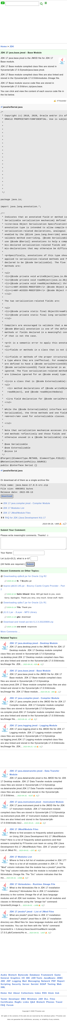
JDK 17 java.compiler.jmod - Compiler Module (26, 503)
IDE (28, 980)
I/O (23, 980)
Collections (27, 996)
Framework (47, 977)
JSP (8, 984)
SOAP (43, 987)
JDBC (60, 980)
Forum (10, 1008)
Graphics (15, 980)
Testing (51, 987)
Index (38, 996)
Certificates (7, 1005)
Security (16, 987)
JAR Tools (36, 980)
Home (4, 46)
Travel (59, 1005)
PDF (53, 984)
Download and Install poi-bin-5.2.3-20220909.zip (28, 624)
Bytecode (23, 977)
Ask (57, 996)
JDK (12, 46)
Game (57, 977)
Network (45, 984)
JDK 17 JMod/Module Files (17, 513)
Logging (16, 984)
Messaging (34, 984)
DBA (23, 1001)
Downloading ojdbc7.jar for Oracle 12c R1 (25, 605)
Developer (14, 1001)
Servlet (35, 987)
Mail (24, 984)
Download (7, 496)
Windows (32, 1001)
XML (3, 990)
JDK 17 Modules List (13, 508)
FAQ (3, 1008)
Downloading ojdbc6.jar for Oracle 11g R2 (25, 579)
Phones (50, 1005)
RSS (44, 996)
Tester (4, 1001)
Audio (4, 977)
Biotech (12, 977)
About (16, 996)
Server (25, 987)
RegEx (18, 1005)
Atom (51, 996)
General (5, 980)
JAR (40, 1001)
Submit (30, 567)
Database (35, 977)
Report (61, 984)
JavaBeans (50, 980)
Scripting (6, 987)
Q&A (32, 1005)
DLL (46, 1001)
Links (26, 1005)
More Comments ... (10, 634)
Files (52, 1001)
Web (59, 987)
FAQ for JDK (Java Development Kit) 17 (25, 518)
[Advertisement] (33, 25)
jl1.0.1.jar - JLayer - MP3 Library (20, 615)
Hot (10, 996)
